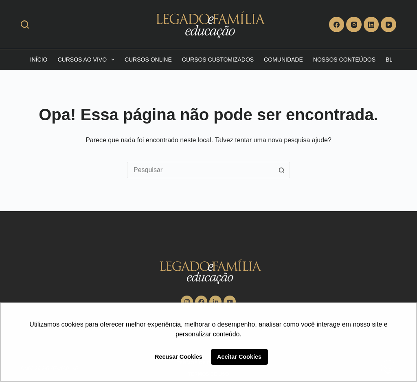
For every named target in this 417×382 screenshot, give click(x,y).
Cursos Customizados (218, 59)
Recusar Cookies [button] (178, 356)
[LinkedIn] (371, 24)
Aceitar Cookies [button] (239, 356)
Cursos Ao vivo (87, 59)
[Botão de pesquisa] (282, 170)
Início (39, 59)
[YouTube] (388, 24)
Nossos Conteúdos (344, 59)
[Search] (25, 24)
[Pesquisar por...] (200, 170)
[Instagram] (354, 24)
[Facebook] (337, 24)
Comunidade (283, 59)
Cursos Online (148, 59)
